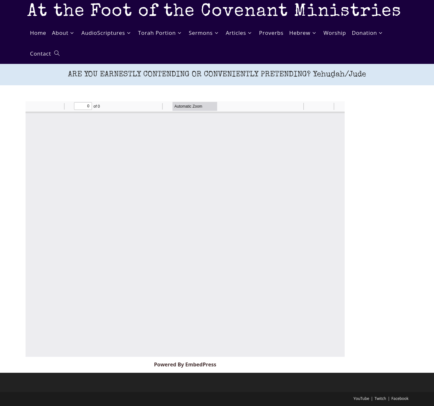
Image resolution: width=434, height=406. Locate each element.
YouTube (361, 398)
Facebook (400, 398)
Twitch (380, 398)
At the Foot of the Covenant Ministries (214, 12)
